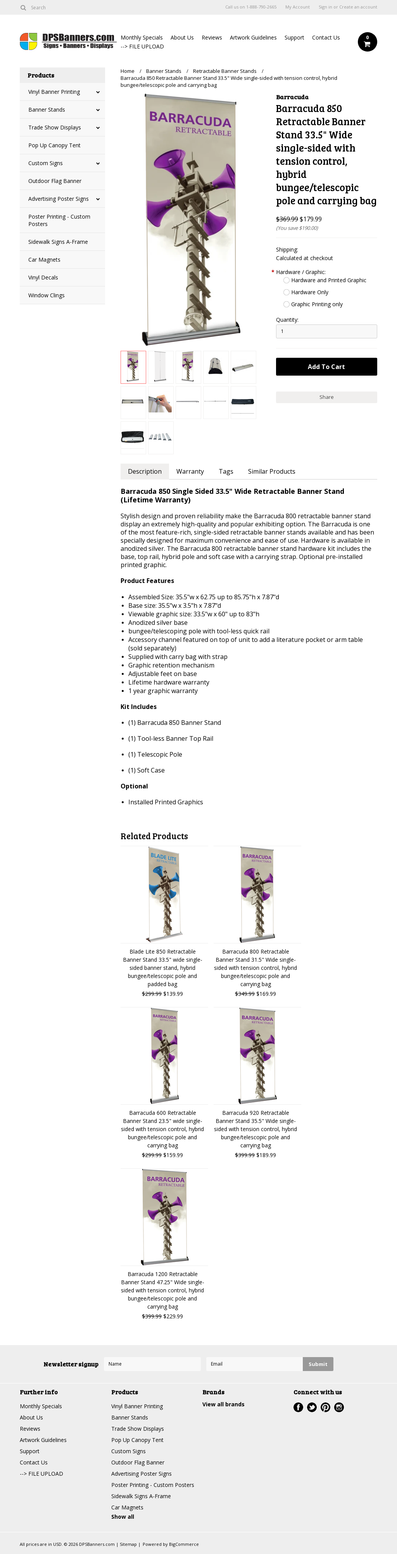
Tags (226, 471)
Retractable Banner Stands (225, 70)
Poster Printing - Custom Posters (59, 220)
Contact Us (326, 37)
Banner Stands (46, 109)
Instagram (339, 1407)
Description (145, 471)
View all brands (223, 1404)
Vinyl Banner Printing (54, 91)
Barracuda (292, 97)
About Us (182, 37)
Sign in (325, 7)
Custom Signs (45, 163)
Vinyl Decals (43, 277)
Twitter (312, 1407)
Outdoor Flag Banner (54, 181)
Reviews (212, 37)
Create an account (358, 7)
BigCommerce (184, 1544)
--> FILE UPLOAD (142, 46)
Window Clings (46, 295)
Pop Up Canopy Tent (54, 145)
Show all (122, 1516)
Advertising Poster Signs (58, 198)
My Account (297, 7)
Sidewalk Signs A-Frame (58, 241)
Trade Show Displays (54, 127)
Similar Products (271, 471)
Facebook (298, 1407)
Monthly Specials (142, 37)
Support (294, 37)
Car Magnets (44, 259)
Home (128, 70)
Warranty (190, 471)
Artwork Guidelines (253, 37)
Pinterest (325, 1407)
